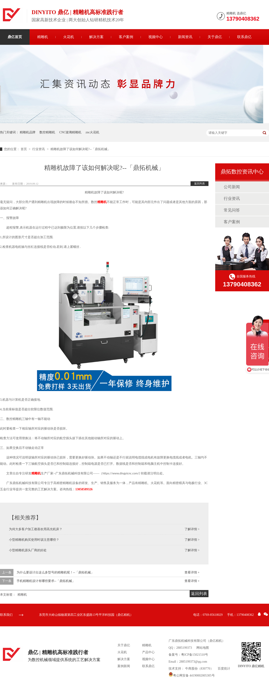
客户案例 (126, 37)
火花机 (68, 37)
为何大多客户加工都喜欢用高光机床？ (35, 529)
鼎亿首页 (15, 37)
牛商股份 (191, 668)
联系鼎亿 (244, 37)
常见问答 (232, 210)
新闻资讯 (185, 37)
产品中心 (148, 652)
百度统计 (224, 668)
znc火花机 (92, 132)
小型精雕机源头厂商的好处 (28, 550)
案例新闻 (123, 666)
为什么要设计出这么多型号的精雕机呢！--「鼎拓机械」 (55, 572)
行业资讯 (39, 149)
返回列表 (199, 183)
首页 (24, 149)
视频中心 (155, 37)
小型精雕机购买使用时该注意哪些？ (34, 539)
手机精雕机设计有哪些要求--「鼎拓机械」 (46, 581)
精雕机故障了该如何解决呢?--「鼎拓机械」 (80, 149)
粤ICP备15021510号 (194, 654)
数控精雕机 (47, 132)
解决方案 (96, 37)
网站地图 (202, 647)
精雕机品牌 (27, 132)
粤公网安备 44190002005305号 (192, 675)
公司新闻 (232, 187)
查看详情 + (192, 572)
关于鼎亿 (215, 37)
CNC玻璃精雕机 (70, 132)
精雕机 (42, 37)
